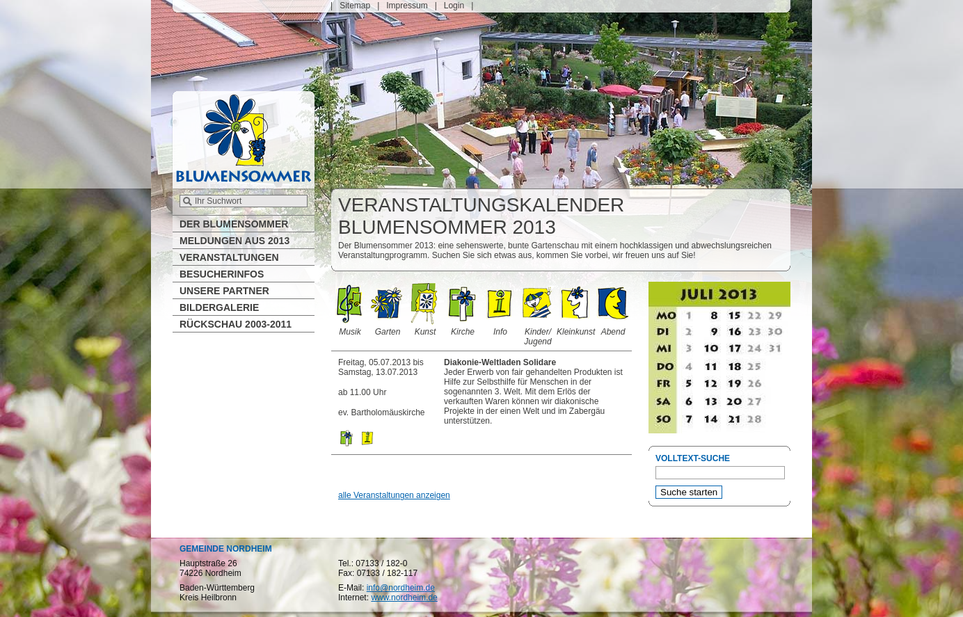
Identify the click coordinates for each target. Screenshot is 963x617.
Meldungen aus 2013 (234, 240)
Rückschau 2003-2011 (236, 324)
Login (454, 5)
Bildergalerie (219, 307)
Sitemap (355, 5)
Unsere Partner (224, 290)
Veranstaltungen (229, 257)
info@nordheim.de (401, 588)
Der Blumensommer (234, 224)
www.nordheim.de (404, 597)
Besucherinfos (222, 274)
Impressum (406, 5)
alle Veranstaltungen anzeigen (394, 495)
